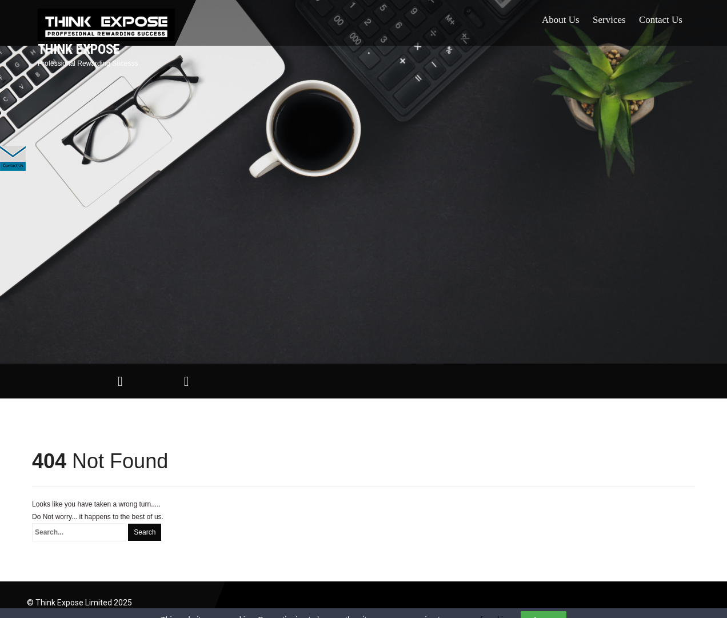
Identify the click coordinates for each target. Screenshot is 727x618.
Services (609, 19)
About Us (561, 19)
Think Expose (79, 49)
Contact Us (660, 19)
